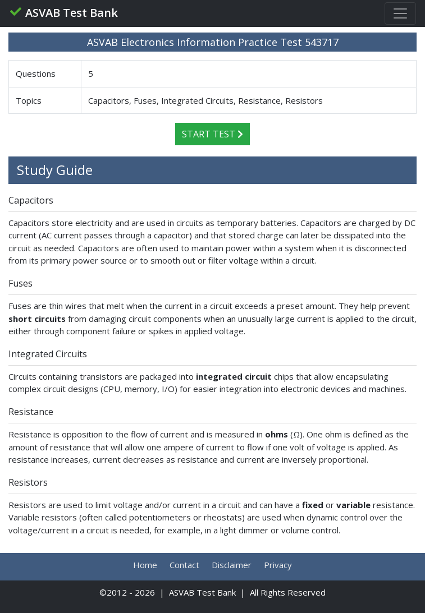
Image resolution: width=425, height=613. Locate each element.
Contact (184, 564)
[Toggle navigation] (400, 13)
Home (145, 564)
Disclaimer (232, 564)
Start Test (212, 134)
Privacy (278, 564)
